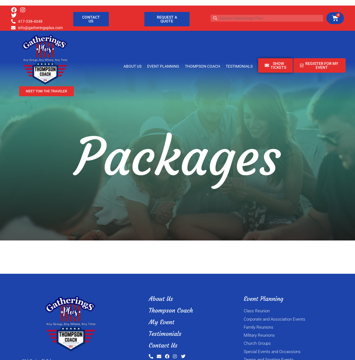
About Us (133, 66)
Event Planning (163, 66)
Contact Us (163, 345)
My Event (161, 322)
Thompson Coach (202, 66)
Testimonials (239, 66)
